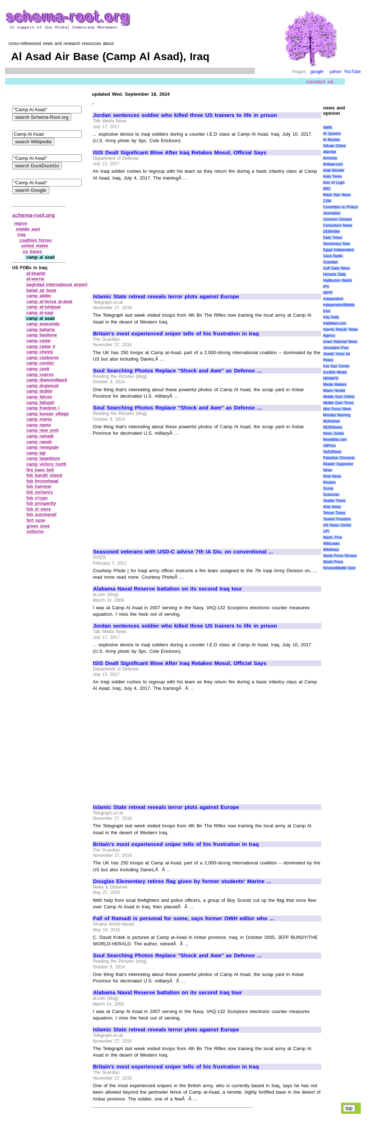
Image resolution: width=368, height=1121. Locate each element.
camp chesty (39, 351)
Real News (332, 476)
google (316, 71)
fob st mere (38, 509)
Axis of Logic (334, 183)
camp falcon (39, 396)
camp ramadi (40, 436)
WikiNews (331, 550)
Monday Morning (336, 415)
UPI (326, 531)
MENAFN (330, 378)
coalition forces (35, 240)
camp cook (37, 368)
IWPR (327, 293)
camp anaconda (42, 323)
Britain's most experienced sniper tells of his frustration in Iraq (176, 333)
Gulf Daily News (336, 268)
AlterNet (329, 152)
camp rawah (39, 441)
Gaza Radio (332, 256)
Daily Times (332, 238)
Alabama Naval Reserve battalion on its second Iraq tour (167, 589)
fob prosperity (41, 503)
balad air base (41, 290)
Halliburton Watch (337, 280)
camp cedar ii (40, 346)
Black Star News (337, 195)
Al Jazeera (332, 134)
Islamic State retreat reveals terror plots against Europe (166, 296)
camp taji (36, 453)
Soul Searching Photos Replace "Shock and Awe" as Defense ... (177, 371)
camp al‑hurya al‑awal (49, 301)
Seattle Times (334, 501)
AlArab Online (334, 146)
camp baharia (40, 329)
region (20, 223)
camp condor (40, 363)
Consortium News (337, 225)
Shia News (332, 507)
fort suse (35, 520)
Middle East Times (338, 403)
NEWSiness (332, 427)
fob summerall (41, 514)
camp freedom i (42, 408)
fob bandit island (44, 475)
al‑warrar (35, 278)
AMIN (327, 128)
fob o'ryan (36, 498)
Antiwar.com (332, 164)
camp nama (38, 425)
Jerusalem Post (336, 348)
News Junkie (333, 433)
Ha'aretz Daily (334, 274)
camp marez (39, 419)
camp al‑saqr (40, 312)
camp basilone (41, 335)
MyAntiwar (331, 421)
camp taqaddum (43, 458)
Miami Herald (334, 391)
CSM (327, 201)
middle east (28, 229)
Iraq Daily (331, 317)
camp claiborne (42, 357)
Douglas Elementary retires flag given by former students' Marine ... (182, 881)
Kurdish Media (335, 372)
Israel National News (340, 342)
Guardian (330, 262)
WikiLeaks (331, 544)
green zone (38, 526)
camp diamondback (46, 380)
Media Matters (334, 385)
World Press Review (339, 556)
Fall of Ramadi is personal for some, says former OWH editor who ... (183, 918)
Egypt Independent (338, 250)
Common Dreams (337, 219)
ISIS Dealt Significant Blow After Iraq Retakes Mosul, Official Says (179, 152)
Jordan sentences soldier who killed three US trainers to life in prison (185, 115)
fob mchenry (39, 492)
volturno (34, 531)
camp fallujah (40, 402)
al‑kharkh (35, 273)
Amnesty (330, 158)
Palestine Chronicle (339, 458)
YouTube (352, 71)
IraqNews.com (334, 323)
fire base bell (40, 470)
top (349, 1108)
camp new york (42, 430)
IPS (326, 287)
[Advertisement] (153, 234)
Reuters (329, 482)
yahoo (335, 71)
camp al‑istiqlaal (43, 306)
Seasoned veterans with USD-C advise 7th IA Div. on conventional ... (183, 552)
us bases (32, 251)
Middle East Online (338, 397)
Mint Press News (337, 409)
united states (35, 245)
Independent (333, 299)
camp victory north (46, 464)
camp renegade (42, 447)
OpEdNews (332, 452)
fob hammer (38, 486)
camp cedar (38, 340)
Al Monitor (331, 140)
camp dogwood (42, 385)
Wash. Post (332, 537)
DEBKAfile (331, 232)
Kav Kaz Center (336, 366)
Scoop (328, 489)
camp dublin (39, 391)
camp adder (38, 295)
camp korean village (47, 413)
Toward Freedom (337, 519)
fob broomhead (42, 481)
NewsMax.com (335, 440)
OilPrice (329, 446)
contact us (320, 81)
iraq (22, 234)
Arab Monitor (333, 170)
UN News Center (337, 525)
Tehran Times (334, 513)
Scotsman (331, 495)
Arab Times (332, 176)
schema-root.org (33, 215)
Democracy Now (336, 244)
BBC (327, 189)
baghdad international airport (56, 284)
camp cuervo (40, 374)
